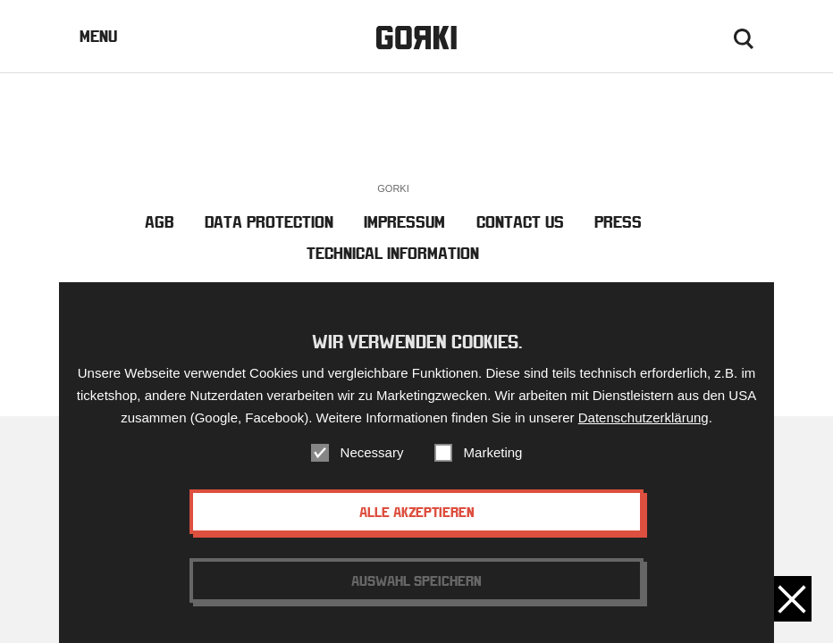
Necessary (372, 454)
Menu (98, 36)
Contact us (520, 222)
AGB (159, 222)
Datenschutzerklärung (643, 419)
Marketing (493, 454)
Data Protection (269, 222)
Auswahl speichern (416, 582)
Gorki (416, 38)
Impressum (404, 222)
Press (618, 222)
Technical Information (393, 253)
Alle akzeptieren (417, 513)
